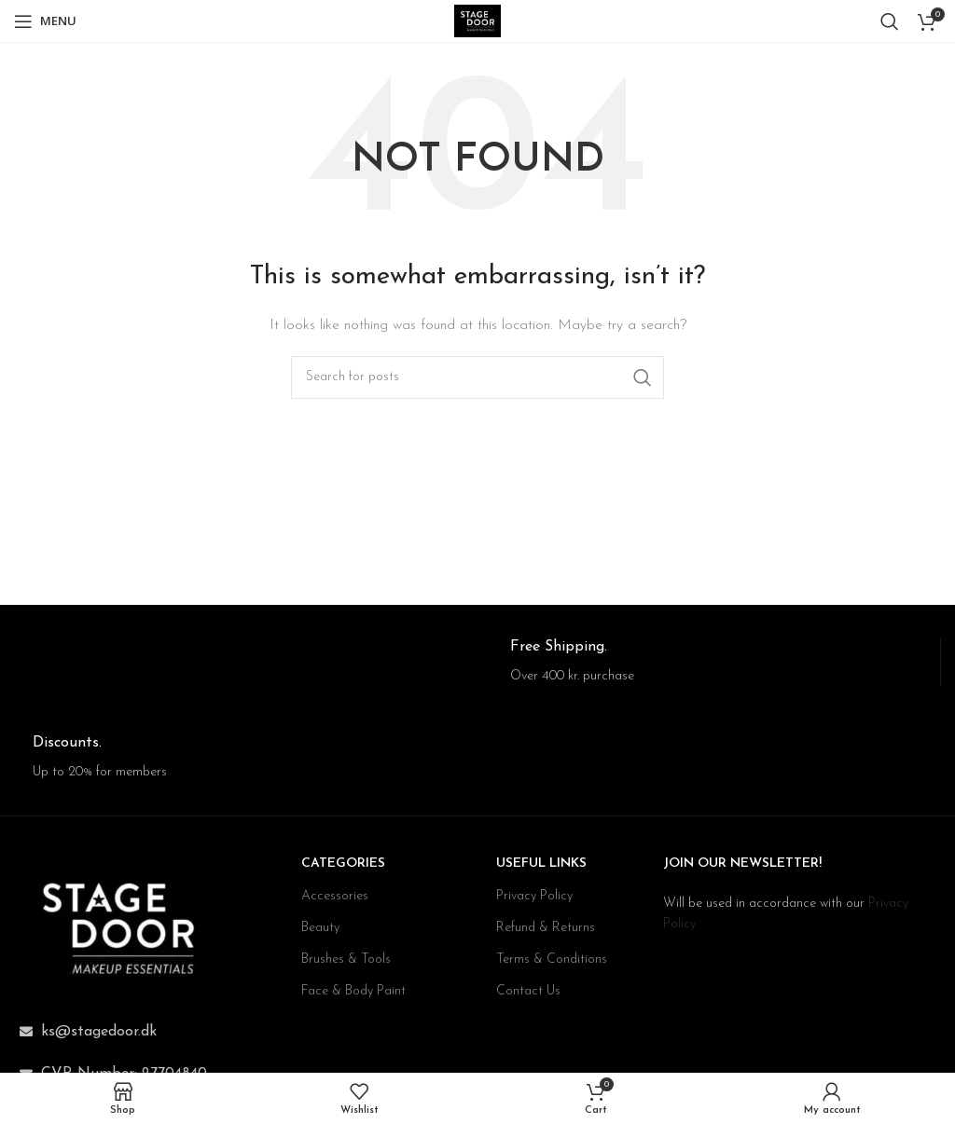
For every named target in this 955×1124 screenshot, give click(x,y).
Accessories (334, 896)
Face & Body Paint (353, 991)
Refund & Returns (545, 928)
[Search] (889, 21)
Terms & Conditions (551, 959)
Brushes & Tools (346, 959)
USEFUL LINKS (541, 863)
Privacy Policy (534, 896)
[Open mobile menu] (45, 21)
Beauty (320, 928)
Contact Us (528, 991)
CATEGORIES (343, 863)
